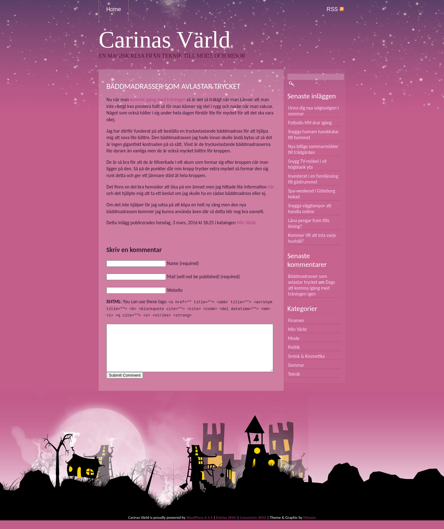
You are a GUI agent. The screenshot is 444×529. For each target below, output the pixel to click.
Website (175, 290)
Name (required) (183, 263)
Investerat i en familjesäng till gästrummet (313, 179)
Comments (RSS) (253, 526)
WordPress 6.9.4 (200, 526)
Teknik (294, 374)
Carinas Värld (164, 40)
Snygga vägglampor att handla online (309, 208)
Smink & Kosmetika (306, 356)
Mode (293, 338)
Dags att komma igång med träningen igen (311, 288)
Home (113, 9)
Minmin (309, 526)
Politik (294, 347)
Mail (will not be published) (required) (203, 276)
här (271, 187)
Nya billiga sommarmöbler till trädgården (313, 149)
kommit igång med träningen (157, 99)
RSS (335, 9)
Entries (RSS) (226, 526)
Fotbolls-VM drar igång (310, 123)
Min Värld (246, 222)
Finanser (296, 320)
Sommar (296, 365)
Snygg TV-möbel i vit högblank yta (307, 164)
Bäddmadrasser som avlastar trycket (307, 279)
